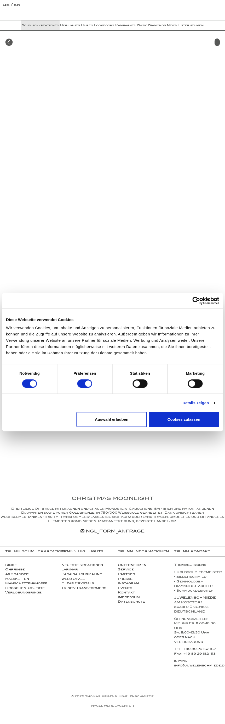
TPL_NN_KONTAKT (192, 551)
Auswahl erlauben (111, 419)
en (17, 5)
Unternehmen (191, 26)
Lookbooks (104, 26)
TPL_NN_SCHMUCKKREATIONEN (30, 551)
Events (125, 588)
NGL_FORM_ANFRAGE (112, 532)
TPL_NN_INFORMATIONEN (143, 551)
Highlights (70, 26)
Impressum (129, 597)
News (172, 26)
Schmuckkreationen (40, 26)
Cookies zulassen (184, 419)
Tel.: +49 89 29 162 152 (195, 649)
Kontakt (126, 593)
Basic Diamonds (151, 26)
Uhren (87, 26)
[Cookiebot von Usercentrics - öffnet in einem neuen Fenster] (196, 301)
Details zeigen (195, 403)
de (7, 5)
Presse (125, 579)
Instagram (128, 583)
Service (126, 570)
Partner (126, 574)
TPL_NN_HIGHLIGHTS (82, 551)
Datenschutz (131, 602)
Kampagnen (125, 26)
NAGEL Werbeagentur (112, 706)
